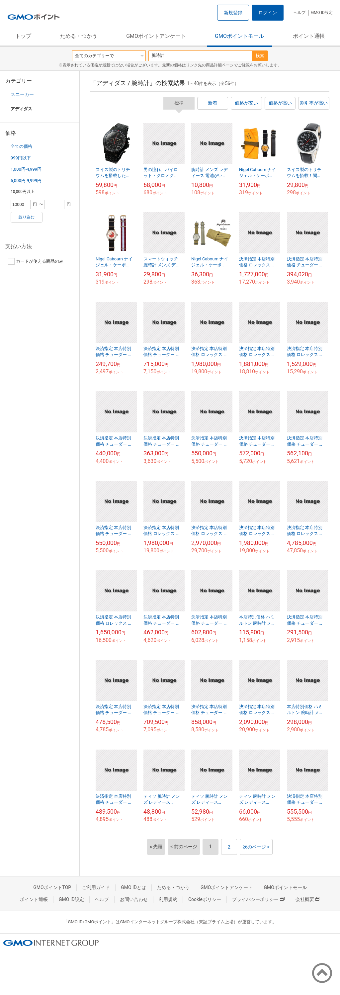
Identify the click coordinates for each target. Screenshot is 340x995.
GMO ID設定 (322, 12)
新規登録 (233, 12)
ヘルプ (299, 12)
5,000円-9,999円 (26, 180)
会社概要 (308, 899)
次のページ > (256, 847)
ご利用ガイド (96, 887)
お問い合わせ (134, 899)
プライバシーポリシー (258, 899)
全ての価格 (21, 146)
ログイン (267, 12)
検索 (260, 55)
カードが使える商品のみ (35, 261)
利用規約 (168, 899)
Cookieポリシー (204, 899)
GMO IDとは (133, 887)
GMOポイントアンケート (156, 36)
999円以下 (21, 157)
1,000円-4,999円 (26, 169)
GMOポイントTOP (52, 887)
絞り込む (27, 217)
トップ (23, 36)
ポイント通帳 (309, 36)
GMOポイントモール (239, 36)
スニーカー (22, 94)
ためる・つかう (78, 36)
